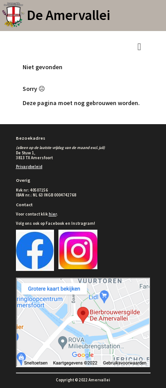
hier (53, 214)
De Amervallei (68, 15)
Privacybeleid (29, 166)
